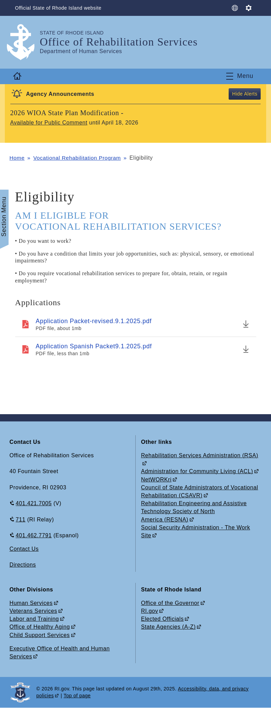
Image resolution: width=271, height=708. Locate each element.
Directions (23, 565)
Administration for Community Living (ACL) (197, 472)
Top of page (77, 696)
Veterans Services (33, 611)
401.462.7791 (34, 535)
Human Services (31, 603)
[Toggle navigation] (239, 76)
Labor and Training (34, 619)
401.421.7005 (34, 504)
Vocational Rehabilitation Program (77, 158)
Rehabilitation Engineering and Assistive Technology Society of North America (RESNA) (194, 511)
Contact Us (24, 549)
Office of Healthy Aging (40, 627)
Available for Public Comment (49, 123)
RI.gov (149, 611)
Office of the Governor (170, 603)
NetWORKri (156, 479)
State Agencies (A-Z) (168, 627)
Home (17, 158)
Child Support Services (40, 635)
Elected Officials (162, 619)
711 (20, 519)
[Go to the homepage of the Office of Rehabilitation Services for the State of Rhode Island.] (25, 42)
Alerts (251, 94)
